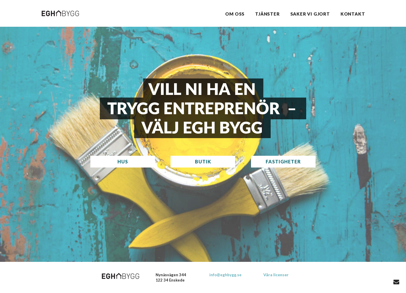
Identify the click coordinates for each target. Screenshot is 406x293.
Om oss (235, 13)
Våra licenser (276, 274)
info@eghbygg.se (225, 274)
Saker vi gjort (310, 13)
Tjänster (267, 13)
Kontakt (353, 13)
